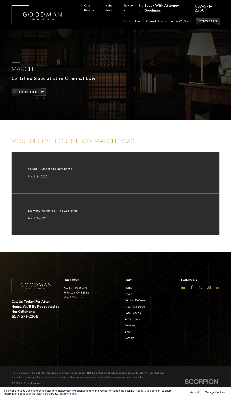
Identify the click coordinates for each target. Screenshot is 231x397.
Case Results (89, 8)
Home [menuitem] (127, 21)
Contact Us (208, 21)
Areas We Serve (135, 306)
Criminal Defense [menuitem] (156, 21)
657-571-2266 (203, 8)
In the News (108, 8)
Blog (141, 8)
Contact (129, 338)
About (128, 294)
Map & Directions (74, 297)
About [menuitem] (139, 21)
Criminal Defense (135, 300)
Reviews (129, 8)
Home (128, 288)
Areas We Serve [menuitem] (181, 21)
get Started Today (29, 92)
